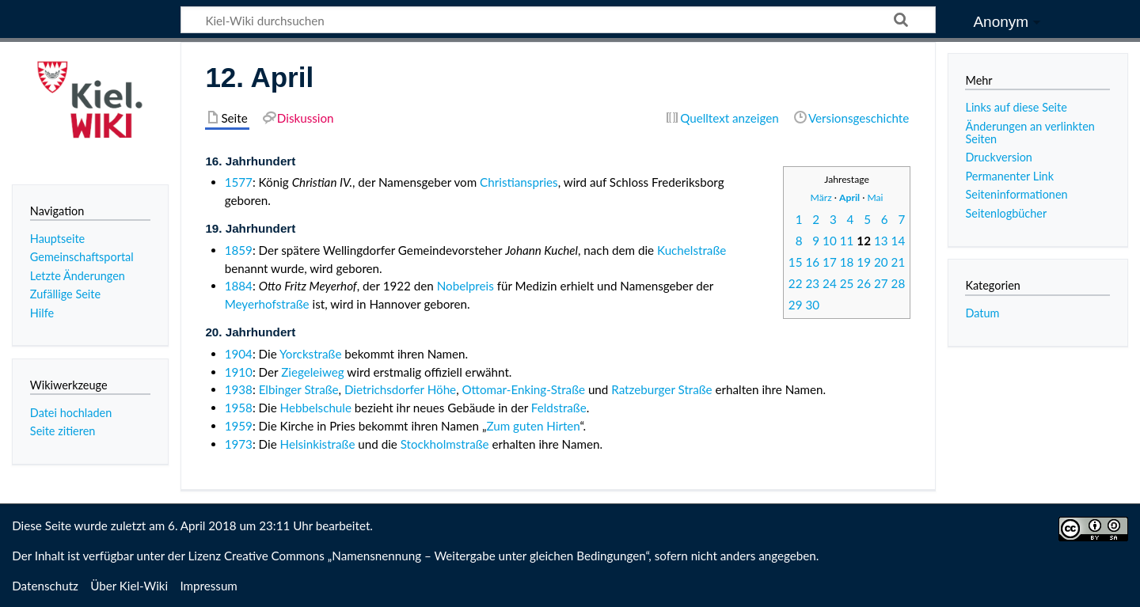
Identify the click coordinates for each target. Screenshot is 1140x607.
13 (881, 240)
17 (830, 262)
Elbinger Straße (299, 389)
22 (795, 283)
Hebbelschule (316, 407)
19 (864, 262)
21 (898, 262)
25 (847, 283)
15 (795, 262)
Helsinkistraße (317, 444)
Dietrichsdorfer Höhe (400, 389)
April (849, 197)
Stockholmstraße (445, 444)
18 (847, 262)
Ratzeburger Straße (661, 389)
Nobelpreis (465, 286)
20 (881, 262)
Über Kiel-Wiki (129, 586)
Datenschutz (45, 586)
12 (864, 240)
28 (898, 283)
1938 (239, 389)
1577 (239, 182)
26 (864, 283)
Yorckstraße (310, 354)
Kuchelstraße (691, 250)
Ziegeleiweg (312, 372)
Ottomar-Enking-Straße (523, 389)
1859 (239, 250)
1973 (239, 444)
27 (881, 283)
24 (830, 283)
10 (830, 240)
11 (847, 240)
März (821, 197)
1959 (239, 426)
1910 (239, 372)
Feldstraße (559, 407)
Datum (982, 313)
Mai (875, 197)
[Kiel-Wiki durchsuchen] (558, 19)
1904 (239, 354)
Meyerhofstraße (267, 304)
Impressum (209, 586)
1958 (239, 407)
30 (812, 305)
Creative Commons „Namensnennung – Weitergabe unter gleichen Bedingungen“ (436, 555)
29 (795, 305)
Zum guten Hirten (533, 426)
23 (812, 283)
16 (812, 262)
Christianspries (519, 182)
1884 (239, 286)
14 (898, 240)
